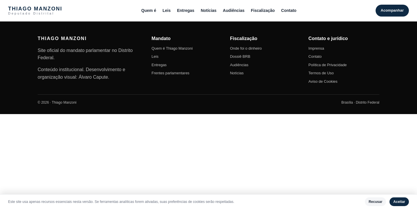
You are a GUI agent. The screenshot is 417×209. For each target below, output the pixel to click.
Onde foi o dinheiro (246, 48)
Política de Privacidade (327, 65)
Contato (289, 10)
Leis (166, 10)
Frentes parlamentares (170, 73)
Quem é (148, 10)
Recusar (375, 202)
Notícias (208, 10)
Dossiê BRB (240, 56)
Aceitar (399, 202)
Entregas (185, 10)
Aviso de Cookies (322, 81)
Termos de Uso (321, 73)
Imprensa (316, 48)
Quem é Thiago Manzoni (172, 48)
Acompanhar (392, 10)
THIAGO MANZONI (35, 10)
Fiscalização (263, 10)
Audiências (234, 10)
